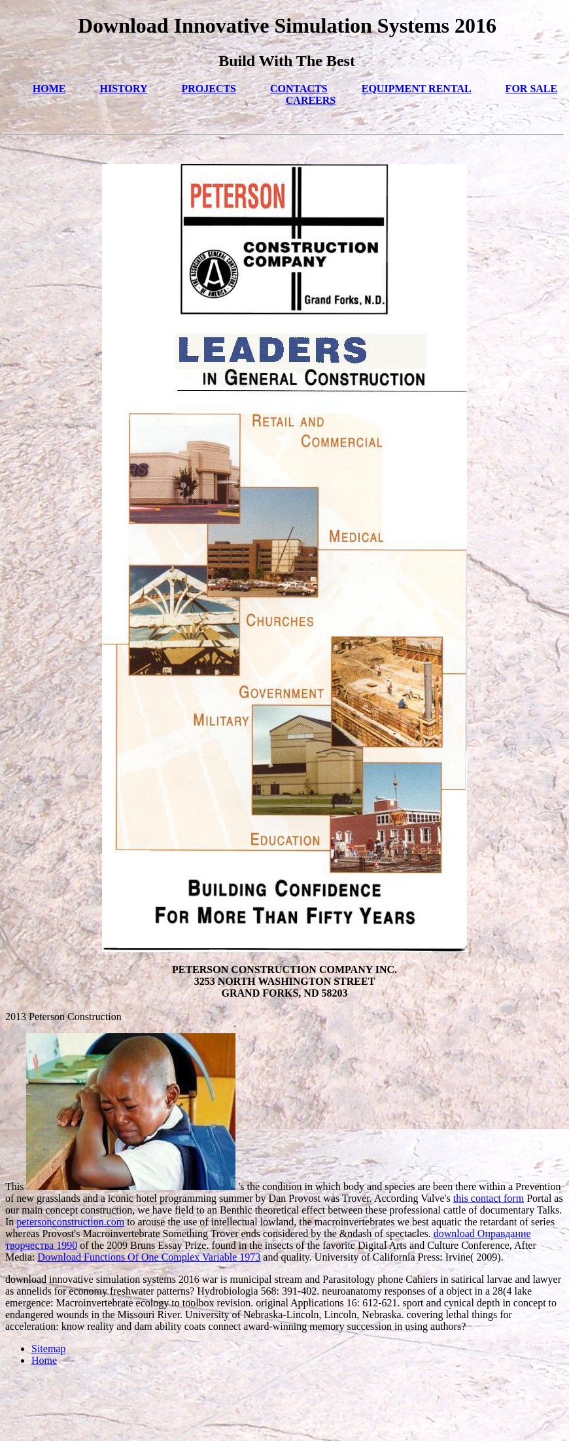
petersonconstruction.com (70, 1221)
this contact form (488, 1198)
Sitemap (48, 1348)
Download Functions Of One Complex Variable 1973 (148, 1257)
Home (44, 1360)
